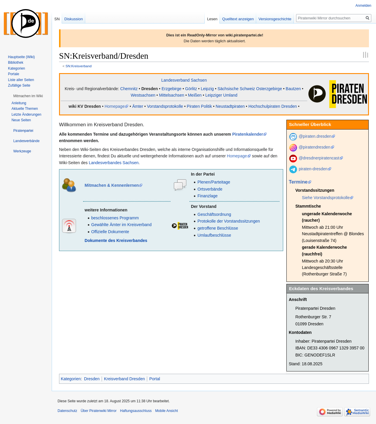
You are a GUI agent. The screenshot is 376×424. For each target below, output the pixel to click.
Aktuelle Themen (24, 109)
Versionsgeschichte (274, 19)
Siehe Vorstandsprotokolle (326, 197)
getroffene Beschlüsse (217, 228)
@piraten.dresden (315, 136)
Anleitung (18, 103)
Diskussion (73, 19)
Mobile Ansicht (166, 411)
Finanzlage (207, 196)
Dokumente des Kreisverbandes (116, 240)
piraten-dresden (313, 168)
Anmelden (363, 6)
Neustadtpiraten (230, 106)
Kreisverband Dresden (124, 378)
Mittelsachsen (171, 95)
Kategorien (71, 378)
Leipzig (207, 88)
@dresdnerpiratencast (319, 158)
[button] (28, 96)
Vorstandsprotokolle (165, 106)
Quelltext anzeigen (238, 19)
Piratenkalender (247, 134)
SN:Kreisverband (79, 66)
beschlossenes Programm (115, 218)
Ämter (137, 106)
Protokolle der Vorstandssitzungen (228, 221)
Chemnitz (128, 88)
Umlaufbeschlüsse (214, 235)
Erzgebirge (172, 88)
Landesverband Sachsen (184, 80)
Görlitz (191, 88)
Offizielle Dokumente (110, 231)
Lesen (212, 19)
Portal (154, 378)
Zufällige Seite (19, 85)
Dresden (149, 88)
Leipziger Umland (221, 95)
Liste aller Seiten (21, 80)
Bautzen (293, 88)
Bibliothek (15, 62)
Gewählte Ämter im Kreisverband (121, 224)
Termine (298, 182)
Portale (13, 74)
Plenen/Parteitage (213, 182)
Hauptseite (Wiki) (21, 57)
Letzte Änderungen (26, 114)
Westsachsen (143, 95)
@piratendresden (314, 147)
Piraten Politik (199, 106)
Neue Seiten (21, 120)
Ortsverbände (209, 189)
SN (57, 19)
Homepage (115, 106)
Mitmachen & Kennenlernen (112, 185)
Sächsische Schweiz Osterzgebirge (249, 88)
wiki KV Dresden (85, 106)
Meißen (195, 95)
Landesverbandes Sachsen (114, 162)
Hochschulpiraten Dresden (273, 106)
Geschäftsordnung (214, 214)
